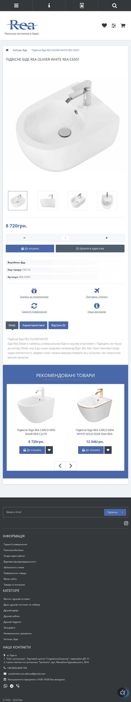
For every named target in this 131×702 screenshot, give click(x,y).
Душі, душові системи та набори (22, 604)
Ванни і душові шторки (17, 598)
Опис (12, 325)
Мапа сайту (10, 579)
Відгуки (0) (58, 325)
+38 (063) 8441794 (15, 668)
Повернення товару (15, 573)
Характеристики (33, 325)
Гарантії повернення (15, 544)
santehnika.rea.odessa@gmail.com (24, 673)
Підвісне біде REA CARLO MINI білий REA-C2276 (36, 432)
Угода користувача (14, 555)
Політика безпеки (14, 550)
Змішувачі (9, 627)
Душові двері (11, 610)
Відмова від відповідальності (20, 561)
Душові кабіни (12, 616)
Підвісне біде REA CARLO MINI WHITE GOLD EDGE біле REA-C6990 (95, 432)
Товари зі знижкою (14, 584)
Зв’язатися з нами (14, 567)
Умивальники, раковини (18, 633)
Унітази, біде (11, 639)
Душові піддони (12, 622)
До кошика (32, 450)
